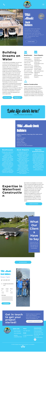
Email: (7, 289)
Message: (3, 295)
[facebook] (35, 339)
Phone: (11, 289)
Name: (2, 289)
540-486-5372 (6, 280)
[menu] (43, 4)
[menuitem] (18, 331)
